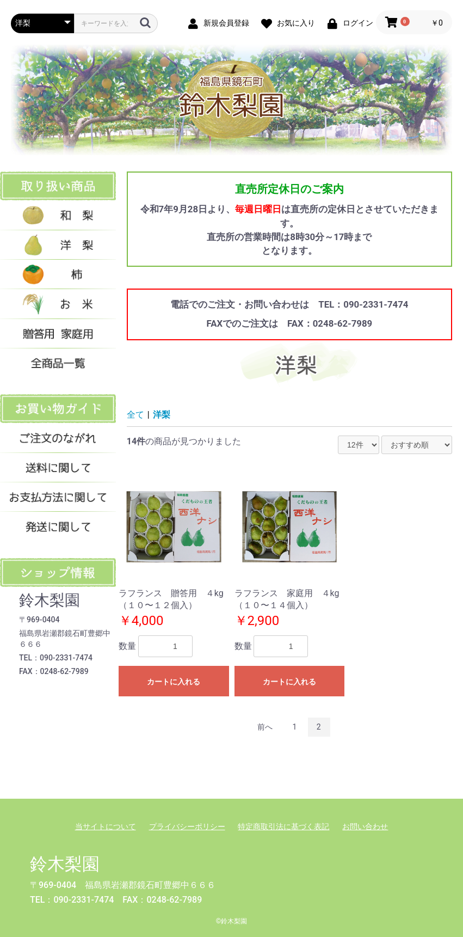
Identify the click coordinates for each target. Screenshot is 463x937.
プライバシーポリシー (187, 826)
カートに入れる (173, 681)
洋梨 (161, 414)
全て (135, 414)
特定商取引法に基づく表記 (283, 826)
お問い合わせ (365, 826)
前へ (265, 726)
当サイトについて (105, 826)
